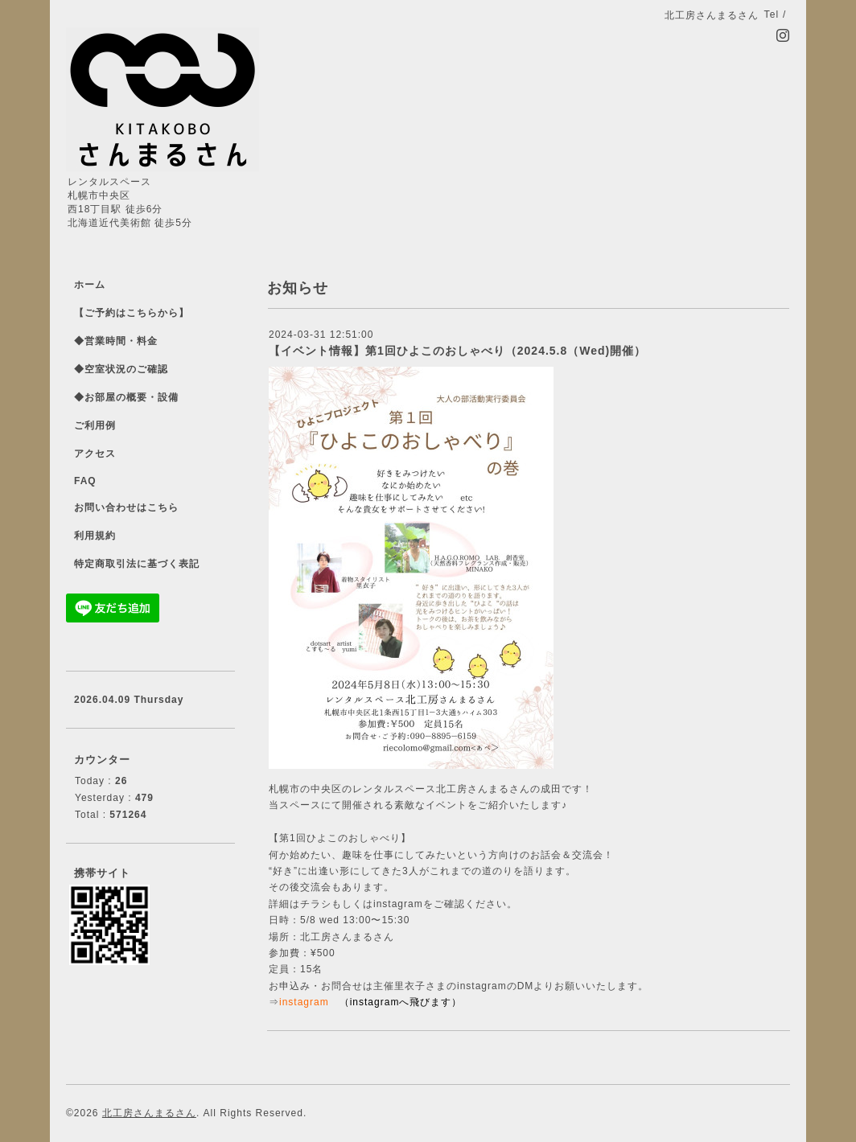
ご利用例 (95, 425)
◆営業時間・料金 (116, 341)
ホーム (89, 284)
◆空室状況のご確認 (121, 369)
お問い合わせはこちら (126, 507)
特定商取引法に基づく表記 (137, 563)
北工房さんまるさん (149, 1113)
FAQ (85, 481)
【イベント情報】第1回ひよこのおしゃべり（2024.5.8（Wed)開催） (457, 350)
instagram (304, 1002)
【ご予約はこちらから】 (131, 312)
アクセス (95, 453)
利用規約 (95, 535)
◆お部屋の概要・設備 (126, 397)
